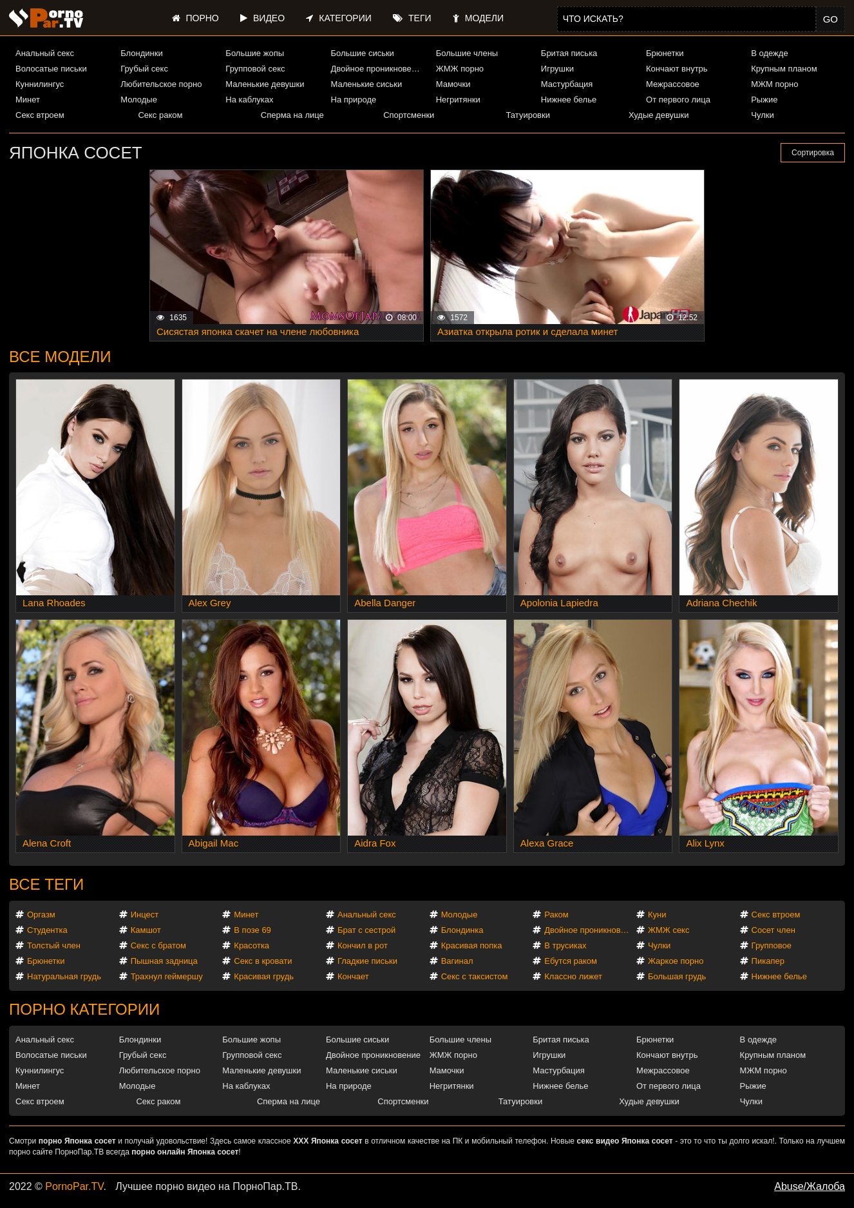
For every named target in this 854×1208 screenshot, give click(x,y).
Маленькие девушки (264, 84)
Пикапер (768, 961)
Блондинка (462, 930)
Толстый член (54, 945)
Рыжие (764, 99)
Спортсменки (408, 115)
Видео (262, 18)
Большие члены (467, 53)
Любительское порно (161, 84)
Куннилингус (39, 84)
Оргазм (41, 914)
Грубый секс (144, 68)
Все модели (60, 356)
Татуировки (528, 115)
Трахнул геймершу (167, 976)
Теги (412, 18)
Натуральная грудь (64, 976)
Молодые (138, 99)
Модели (478, 18)
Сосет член (773, 930)
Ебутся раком (570, 961)
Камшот (146, 930)
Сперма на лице (292, 115)
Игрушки (557, 68)
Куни (657, 914)
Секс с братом (158, 945)
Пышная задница (164, 961)
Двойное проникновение (378, 68)
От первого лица (678, 99)
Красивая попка (471, 945)
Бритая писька (569, 53)
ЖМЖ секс (669, 930)
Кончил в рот (362, 945)
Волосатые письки (51, 68)
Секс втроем (39, 115)
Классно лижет (573, 976)
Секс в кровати (263, 961)
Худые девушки (659, 115)
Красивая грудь (264, 976)
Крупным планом (784, 68)
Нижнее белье (568, 99)
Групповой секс (255, 68)
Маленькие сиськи (367, 84)
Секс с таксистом (474, 976)
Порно (195, 18)
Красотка (251, 945)
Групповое (772, 945)
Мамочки (453, 84)
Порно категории (84, 1009)
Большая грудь (677, 976)
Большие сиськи (362, 53)
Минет (27, 99)
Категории (338, 18)
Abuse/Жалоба (809, 1186)
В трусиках (565, 945)
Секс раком (160, 115)
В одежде (769, 53)
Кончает (353, 976)
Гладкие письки (367, 961)
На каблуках (249, 99)
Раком (556, 914)
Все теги (46, 884)
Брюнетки (664, 53)
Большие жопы (254, 53)
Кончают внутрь (677, 68)
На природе (354, 99)
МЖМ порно (774, 84)
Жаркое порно (675, 961)
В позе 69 (252, 930)
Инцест (145, 914)
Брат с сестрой (366, 930)
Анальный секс (44, 53)
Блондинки (141, 53)
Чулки (762, 115)
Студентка (47, 930)
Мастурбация (567, 84)
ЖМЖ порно (460, 68)
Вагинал (457, 961)
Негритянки (458, 99)
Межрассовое (672, 84)
